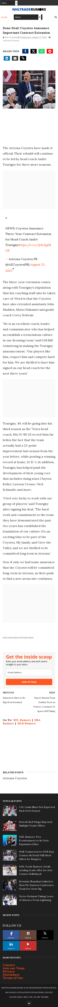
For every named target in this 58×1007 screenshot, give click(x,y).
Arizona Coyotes (11, 40)
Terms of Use (13, 978)
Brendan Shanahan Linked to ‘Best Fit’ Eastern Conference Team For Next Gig (36, 885)
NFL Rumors (22, 720)
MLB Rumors (26, 723)
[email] (29, 672)
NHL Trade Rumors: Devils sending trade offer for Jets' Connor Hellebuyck (36, 870)
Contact (9, 965)
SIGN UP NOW (29, 681)
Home (4, 17)
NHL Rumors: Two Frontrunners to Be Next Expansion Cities (34, 840)
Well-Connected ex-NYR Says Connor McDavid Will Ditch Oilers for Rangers (36, 855)
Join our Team (14, 968)
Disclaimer (11, 974)
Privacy (9, 971)
